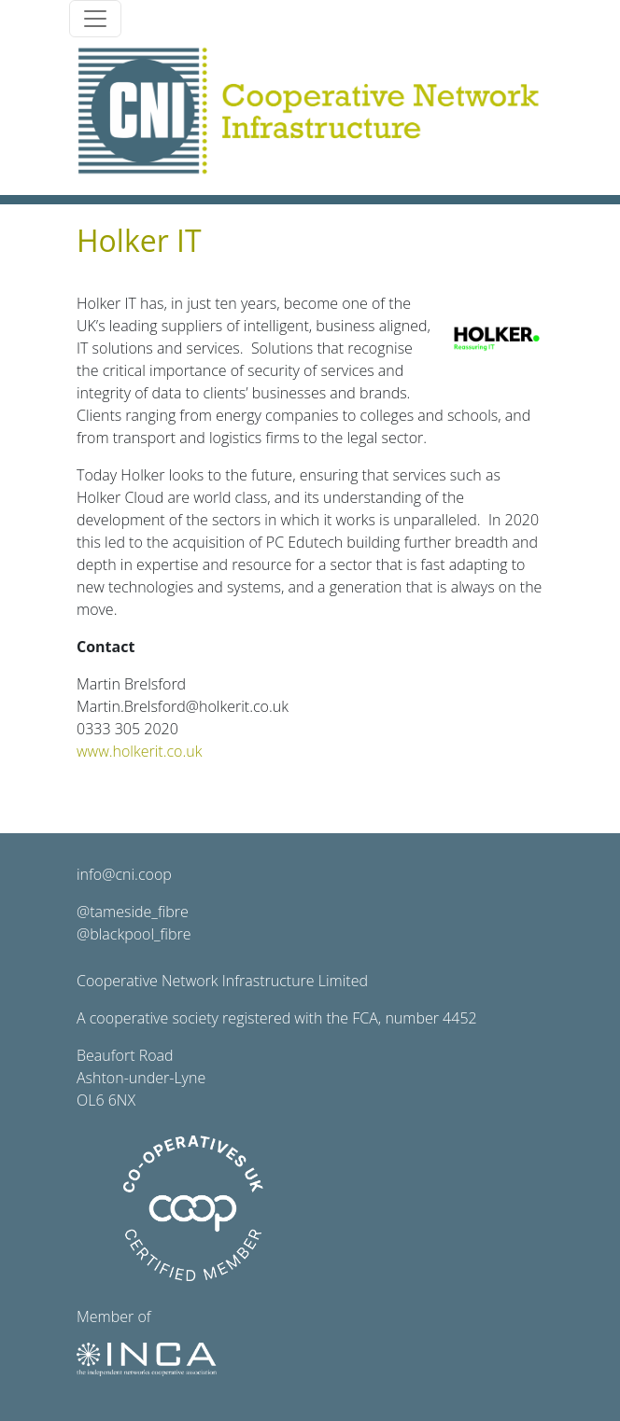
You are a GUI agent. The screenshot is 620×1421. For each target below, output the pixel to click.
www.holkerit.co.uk (139, 751)
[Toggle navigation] (95, 18)
